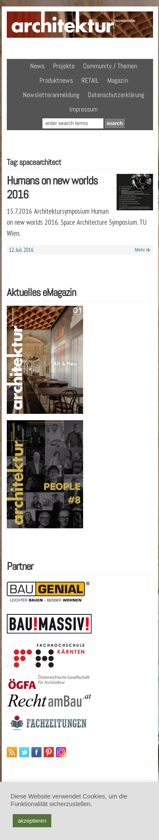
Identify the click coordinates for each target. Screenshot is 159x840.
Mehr (140, 249)
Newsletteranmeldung (51, 94)
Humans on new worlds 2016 (52, 187)
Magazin (117, 80)
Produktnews (56, 80)
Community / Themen (110, 65)
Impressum (84, 109)
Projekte (64, 65)
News (37, 65)
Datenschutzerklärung (116, 94)
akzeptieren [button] (32, 821)
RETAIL (90, 80)
